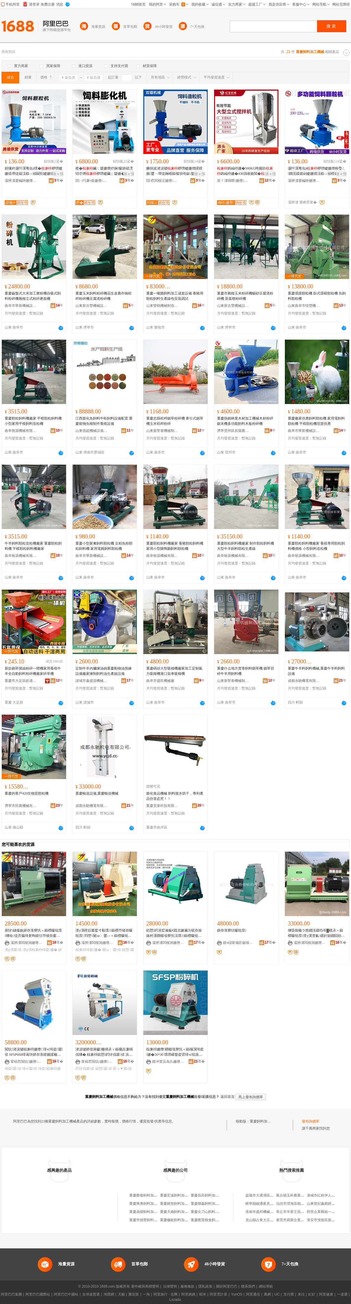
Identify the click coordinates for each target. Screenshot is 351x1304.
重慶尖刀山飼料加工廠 (208, 1212)
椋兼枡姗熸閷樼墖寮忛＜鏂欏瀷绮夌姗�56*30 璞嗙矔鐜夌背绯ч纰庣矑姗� (175, 1052)
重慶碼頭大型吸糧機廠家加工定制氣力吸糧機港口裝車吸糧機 (174, 671)
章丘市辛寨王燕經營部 (293, 1212)
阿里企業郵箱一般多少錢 (326, 1212)
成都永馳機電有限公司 (304, 681)
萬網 (267, 1294)
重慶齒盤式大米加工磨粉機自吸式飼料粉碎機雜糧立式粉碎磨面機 (33, 296)
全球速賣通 (91, 1294)
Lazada (175, 1300)
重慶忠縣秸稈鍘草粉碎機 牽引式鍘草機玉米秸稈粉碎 (174, 421)
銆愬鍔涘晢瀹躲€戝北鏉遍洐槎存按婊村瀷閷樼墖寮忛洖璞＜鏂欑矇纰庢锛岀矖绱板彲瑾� (174, 933)
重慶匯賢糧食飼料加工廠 (210, 1220)
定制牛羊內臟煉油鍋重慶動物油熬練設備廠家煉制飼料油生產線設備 (103, 671)
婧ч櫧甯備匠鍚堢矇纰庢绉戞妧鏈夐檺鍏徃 (239, 943)
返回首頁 (228, 1097)
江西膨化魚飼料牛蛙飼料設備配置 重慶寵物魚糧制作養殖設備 (104, 421)
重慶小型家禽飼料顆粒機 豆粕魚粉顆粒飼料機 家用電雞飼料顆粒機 (104, 546)
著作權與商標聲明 (145, 1286)
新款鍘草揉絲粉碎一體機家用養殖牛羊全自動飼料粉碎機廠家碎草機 (33, 671)
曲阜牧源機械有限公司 (21, 431)
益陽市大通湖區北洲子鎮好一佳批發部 (275, 1195)
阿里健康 (326, 1294)
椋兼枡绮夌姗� (88, 950)
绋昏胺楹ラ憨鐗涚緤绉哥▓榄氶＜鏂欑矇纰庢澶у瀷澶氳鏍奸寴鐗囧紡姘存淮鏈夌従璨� (316, 933)
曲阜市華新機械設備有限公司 (21, 306)
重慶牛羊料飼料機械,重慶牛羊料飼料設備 (316, 671)
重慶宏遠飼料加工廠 (176, 1195)
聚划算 (133, 1294)
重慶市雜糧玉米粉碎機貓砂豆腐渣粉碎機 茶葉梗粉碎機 (245, 296)
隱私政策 (205, 1286)
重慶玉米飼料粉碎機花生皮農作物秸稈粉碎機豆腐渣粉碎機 (103, 296)
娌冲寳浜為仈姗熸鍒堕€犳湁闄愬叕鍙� (168, 1062)
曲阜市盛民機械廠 (160, 681)
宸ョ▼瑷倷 (122, 1069)
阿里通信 (253, 1294)
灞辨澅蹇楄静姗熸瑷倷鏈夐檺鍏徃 (21, 181)
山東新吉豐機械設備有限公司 (91, 306)
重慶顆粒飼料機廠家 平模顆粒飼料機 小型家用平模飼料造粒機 (33, 421)
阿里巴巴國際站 (37, 1294)
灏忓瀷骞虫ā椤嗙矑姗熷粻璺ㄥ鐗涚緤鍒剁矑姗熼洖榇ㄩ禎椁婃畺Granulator (316, 171)
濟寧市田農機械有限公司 (21, 806)
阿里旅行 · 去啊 (166, 1294)
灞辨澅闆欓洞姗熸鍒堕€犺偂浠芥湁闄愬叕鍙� (27, 943)
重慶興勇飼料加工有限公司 (150, 1204)
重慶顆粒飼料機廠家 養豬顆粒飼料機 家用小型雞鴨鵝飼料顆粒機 (174, 546)
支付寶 (288, 1294)
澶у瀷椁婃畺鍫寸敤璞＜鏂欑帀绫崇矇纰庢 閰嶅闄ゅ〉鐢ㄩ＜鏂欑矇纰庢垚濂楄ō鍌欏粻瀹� (104, 933)
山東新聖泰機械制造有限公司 (162, 431)
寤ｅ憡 (58, 174)
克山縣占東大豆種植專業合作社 (270, 1220)
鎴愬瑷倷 (103, 1069)
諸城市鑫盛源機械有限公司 (91, 681)
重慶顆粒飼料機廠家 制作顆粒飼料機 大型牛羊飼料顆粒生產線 (245, 546)
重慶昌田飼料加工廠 (206, 1195)
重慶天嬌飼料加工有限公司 (181, 1212)
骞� (58, 180)
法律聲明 (170, 1286)
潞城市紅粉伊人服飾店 (324, 1195)
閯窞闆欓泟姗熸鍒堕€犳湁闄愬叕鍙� (162, 181)
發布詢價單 (310, 1121)
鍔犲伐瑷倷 (84, 1069)
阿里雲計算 (218, 1294)
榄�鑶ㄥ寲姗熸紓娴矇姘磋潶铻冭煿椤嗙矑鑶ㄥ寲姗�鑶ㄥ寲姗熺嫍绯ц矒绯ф (104, 171)
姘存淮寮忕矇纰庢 (231, 930)
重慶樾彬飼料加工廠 (176, 1220)
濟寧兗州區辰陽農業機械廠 (233, 431)
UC (277, 1294)
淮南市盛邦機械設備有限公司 (268, 1212)
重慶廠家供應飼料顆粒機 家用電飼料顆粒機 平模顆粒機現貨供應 (316, 421)
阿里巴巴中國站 (66, 1294)
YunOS (236, 1294)
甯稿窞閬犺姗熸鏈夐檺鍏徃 (27, 1062)
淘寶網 (109, 1294)
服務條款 (187, 1286)
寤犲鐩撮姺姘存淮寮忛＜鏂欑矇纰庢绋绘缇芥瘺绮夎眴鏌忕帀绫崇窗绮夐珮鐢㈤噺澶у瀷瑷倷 (33, 933)
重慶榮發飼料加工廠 (145, 1195)
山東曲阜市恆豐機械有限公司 (304, 306)
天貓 (121, 1294)
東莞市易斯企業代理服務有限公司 (302, 1220)
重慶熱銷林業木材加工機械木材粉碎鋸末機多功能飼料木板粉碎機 (245, 421)
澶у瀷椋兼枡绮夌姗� (40, 950)
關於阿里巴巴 (226, 1286)
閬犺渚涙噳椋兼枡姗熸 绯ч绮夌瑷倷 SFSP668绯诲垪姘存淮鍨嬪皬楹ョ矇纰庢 (34, 1052)
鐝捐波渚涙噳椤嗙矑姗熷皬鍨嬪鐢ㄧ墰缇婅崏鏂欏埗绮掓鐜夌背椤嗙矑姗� (174, 171)
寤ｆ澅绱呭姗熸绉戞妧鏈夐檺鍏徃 (233, 181)
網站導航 (266, 1286)
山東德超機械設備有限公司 (91, 431)
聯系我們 (248, 1286)
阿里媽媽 (188, 1294)
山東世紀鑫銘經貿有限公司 (328, 1204)
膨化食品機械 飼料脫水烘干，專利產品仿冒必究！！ (174, 796)
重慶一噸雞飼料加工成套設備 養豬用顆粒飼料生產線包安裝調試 (174, 296)
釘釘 (311, 1294)
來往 (301, 1294)
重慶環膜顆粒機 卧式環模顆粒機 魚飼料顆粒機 (317, 296)
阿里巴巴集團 (11, 1294)
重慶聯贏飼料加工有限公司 (212, 1204)
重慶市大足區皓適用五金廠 (21, 681)
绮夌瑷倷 (13, 1069)
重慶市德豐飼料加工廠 (146, 1220)
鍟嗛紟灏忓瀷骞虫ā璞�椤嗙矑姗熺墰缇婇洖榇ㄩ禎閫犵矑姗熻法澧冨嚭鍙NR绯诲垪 (33, 171)
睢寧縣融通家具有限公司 (264, 1204)
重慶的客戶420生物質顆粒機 (27, 793)
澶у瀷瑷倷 (13, 950)
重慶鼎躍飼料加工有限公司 (150, 1212)
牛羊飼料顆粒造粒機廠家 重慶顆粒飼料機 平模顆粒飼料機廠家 (33, 546)
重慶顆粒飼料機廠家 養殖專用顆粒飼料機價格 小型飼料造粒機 (316, 546)
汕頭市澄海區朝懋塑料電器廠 (299, 1204)
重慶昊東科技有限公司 (162, 806)
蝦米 (202, 1294)
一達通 (342, 1294)
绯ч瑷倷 (29, 1069)
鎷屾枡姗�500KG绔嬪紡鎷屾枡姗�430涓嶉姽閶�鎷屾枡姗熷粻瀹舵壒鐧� (246, 171)
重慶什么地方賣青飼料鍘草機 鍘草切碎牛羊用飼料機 (245, 671)
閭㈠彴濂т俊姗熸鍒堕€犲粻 (91, 181)
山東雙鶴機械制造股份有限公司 (162, 306)
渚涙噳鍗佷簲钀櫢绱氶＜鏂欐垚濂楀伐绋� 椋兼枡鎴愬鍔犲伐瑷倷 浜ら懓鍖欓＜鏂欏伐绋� (104, 1052)
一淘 (146, 1294)
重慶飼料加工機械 (264, 1121)
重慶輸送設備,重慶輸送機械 (96, 793)
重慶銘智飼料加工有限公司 (181, 1204)
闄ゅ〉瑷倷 (111, 950)
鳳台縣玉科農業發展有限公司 (299, 1195)
